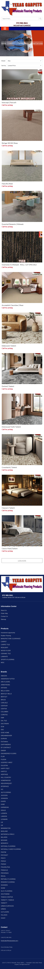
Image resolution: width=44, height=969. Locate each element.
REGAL (3, 876)
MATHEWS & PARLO (7, 834)
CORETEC (4, 714)
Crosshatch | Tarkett (9, 467)
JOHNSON (4, 798)
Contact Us (4, 616)
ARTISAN (4, 688)
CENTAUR (4, 705)
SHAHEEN (4, 885)
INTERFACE (5, 786)
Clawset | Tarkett (8, 508)
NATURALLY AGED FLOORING (11, 849)
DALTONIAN (5, 723)
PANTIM (3, 852)
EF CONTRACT (6, 747)
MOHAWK (4, 840)
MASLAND (4, 831)
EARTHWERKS (6, 744)
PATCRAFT (4, 855)
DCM (2, 726)
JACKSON (4, 795)
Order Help (4, 613)
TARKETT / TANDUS (7, 900)
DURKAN (4, 738)
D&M (2, 717)
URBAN (3, 909)
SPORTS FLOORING (7, 659)
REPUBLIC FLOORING (8, 879)
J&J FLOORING (6, 792)
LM (2, 822)
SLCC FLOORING (6, 891)
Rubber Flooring (6, 635)
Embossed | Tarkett (9, 346)
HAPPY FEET (5, 768)
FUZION (3, 759)
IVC (2, 789)
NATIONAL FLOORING (8, 846)
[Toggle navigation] (5, 28)
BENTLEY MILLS (6, 694)
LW (2, 825)
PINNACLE (4, 870)
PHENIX (3, 864)
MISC (2, 662)
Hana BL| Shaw (7, 184)
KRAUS (3, 810)
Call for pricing (7, 105)
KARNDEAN (5, 807)
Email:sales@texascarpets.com (10, 940)
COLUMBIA (4, 711)
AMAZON (4, 676)
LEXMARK (4, 819)
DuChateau (4, 741)
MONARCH (4, 843)
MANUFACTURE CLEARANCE (10, 638)
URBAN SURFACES (7, 906)
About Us (4, 610)
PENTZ (3, 858)
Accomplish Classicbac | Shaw (12, 305)
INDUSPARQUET (6, 783)
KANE (3, 804)
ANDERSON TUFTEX (8, 679)
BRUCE (3, 699)
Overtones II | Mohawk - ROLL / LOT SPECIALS (19, 265)
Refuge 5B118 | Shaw (10, 143)
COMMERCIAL (23, 43)
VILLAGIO (4, 915)
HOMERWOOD (6, 780)
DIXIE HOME (5, 732)
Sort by (3, 65)
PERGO (3, 861)
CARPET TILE (5, 644)
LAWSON (4, 816)
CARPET (11, 43)
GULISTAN (4, 765)
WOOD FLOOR (6, 650)
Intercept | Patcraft (9, 102)
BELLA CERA (5, 691)
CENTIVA (4, 708)
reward (3, 918)
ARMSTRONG (5, 685)
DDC (2, 729)
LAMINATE (4, 656)
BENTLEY (4, 696)
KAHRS (3, 801)
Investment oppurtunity (8, 632)
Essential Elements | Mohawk (13, 224)
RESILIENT (4, 647)
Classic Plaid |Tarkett (10, 548)
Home (3, 43)
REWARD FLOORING (8, 882)
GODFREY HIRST (6, 762)
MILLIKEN (4, 837)
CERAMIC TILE (6, 653)
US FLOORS (5, 912)
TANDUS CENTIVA (7, 897)
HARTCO (4, 771)
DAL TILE (4, 720)
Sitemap (3, 619)
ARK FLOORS (5, 682)
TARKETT (4, 903)
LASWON (4, 813)
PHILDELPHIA (5, 867)
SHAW (3, 888)
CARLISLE (4, 702)
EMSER (3, 750)
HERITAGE (4, 774)
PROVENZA (5, 873)
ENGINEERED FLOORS (8, 753)
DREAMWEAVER (6, 735)
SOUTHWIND (5, 894)
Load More (22, 560)
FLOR (3, 756)
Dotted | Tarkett (8, 386)
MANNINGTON (5, 828)
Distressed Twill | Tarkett (11, 427)
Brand (3, 61)
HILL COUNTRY (6, 777)
